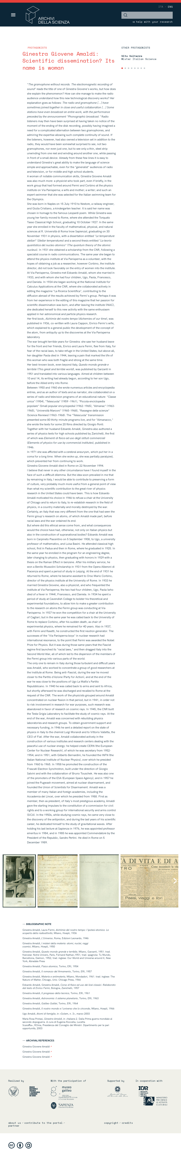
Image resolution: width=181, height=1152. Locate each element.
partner (13, 1125)
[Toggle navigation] (13, 14)
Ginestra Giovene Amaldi (37, 1046)
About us (14, 1122)
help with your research (152, 21)
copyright (111, 1122)
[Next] (173, 881)
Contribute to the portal (43, 1122)
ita (160, 6)
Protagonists (37, 47)
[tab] (122, 68)
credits (127, 1122)
